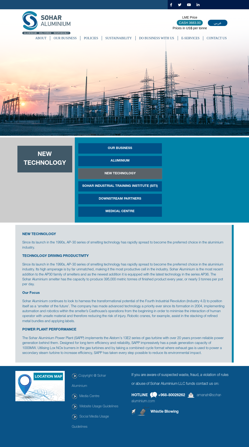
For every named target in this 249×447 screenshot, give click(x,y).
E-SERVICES (190, 38)
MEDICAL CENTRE (119, 211)
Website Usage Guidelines (98, 406)
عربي (218, 23)
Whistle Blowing (165, 412)
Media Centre (89, 396)
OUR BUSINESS (65, 38)
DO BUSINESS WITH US (156, 38)
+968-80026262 (171, 395)
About (40, 38)
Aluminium (120, 160)
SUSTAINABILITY (118, 38)
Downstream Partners (120, 199)
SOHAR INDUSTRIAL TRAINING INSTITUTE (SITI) (120, 186)
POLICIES (91, 38)
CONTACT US (217, 38)
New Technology (120, 173)
